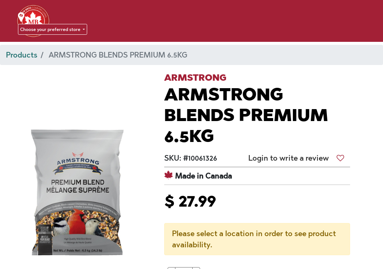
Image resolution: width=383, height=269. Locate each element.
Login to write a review (288, 158)
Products (21, 54)
